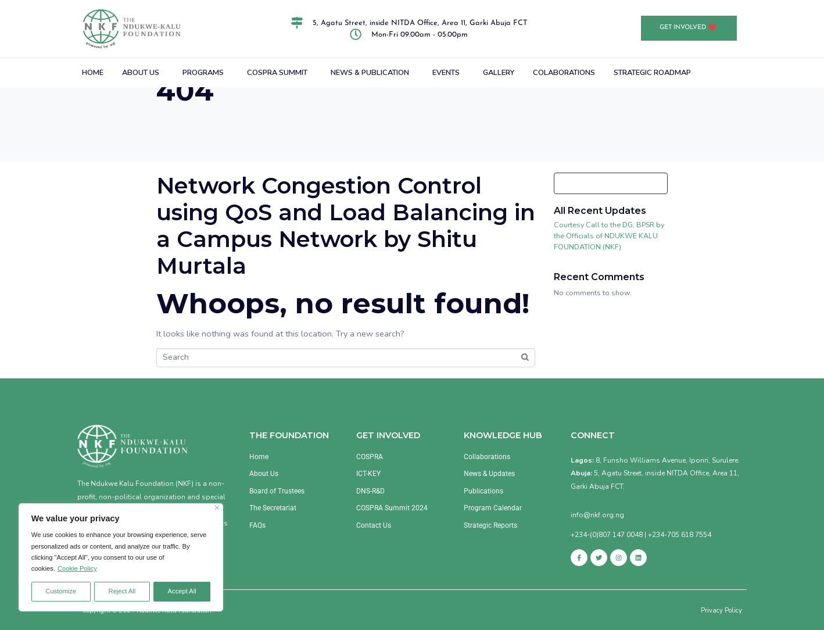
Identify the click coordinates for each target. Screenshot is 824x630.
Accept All (182, 591)
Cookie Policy (77, 568)
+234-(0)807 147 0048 (607, 534)
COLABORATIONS (564, 72)
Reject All (122, 591)
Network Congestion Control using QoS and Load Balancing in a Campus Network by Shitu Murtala (345, 226)
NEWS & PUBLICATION (370, 72)
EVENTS (446, 72)
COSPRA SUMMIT (277, 72)
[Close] (217, 508)
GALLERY (498, 72)
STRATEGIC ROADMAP (652, 72)
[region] (121, 557)
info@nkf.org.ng (597, 515)
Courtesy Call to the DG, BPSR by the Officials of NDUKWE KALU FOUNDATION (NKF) (609, 236)
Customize (60, 591)
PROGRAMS (203, 72)
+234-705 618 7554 (679, 534)
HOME (92, 72)
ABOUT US (140, 72)
